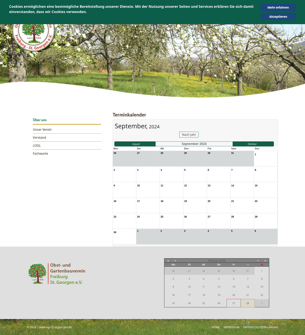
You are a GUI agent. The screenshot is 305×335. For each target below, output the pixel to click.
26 (218, 303)
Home (216, 327)
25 (203, 303)
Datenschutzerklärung (260, 327)
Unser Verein (42, 129)
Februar (213, 260)
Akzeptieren (278, 17)
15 (261, 286)
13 (233, 286)
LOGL (37, 145)
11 (203, 286)
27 (233, 303)
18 (203, 295)
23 (173, 303)
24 (189, 303)
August (136, 144)
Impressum (231, 327)
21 (247, 295)
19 (218, 295)
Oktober (252, 144)
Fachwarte (40, 153)
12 (218, 286)
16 (173, 295)
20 (233, 295)
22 (261, 295)
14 (247, 286)
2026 (222, 260)
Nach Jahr (189, 134)
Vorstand (39, 137)
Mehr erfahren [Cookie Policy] (278, 7)
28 (247, 303)
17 (189, 295)
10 (189, 286)
